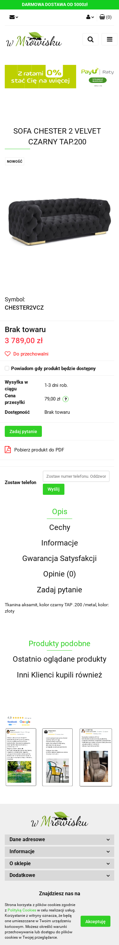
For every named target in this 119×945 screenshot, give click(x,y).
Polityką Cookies (22, 910)
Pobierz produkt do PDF (34, 449)
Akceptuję (95, 921)
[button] (105, 17)
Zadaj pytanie (23, 431)
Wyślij (54, 489)
